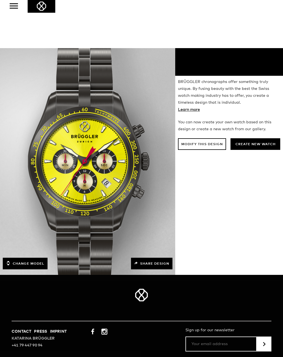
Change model (25, 215)
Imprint (58, 283)
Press (40, 283)
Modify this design (202, 96)
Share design (151, 215)
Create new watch (255, 96)
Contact (21, 283)
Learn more (189, 62)
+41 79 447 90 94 (27, 297)
